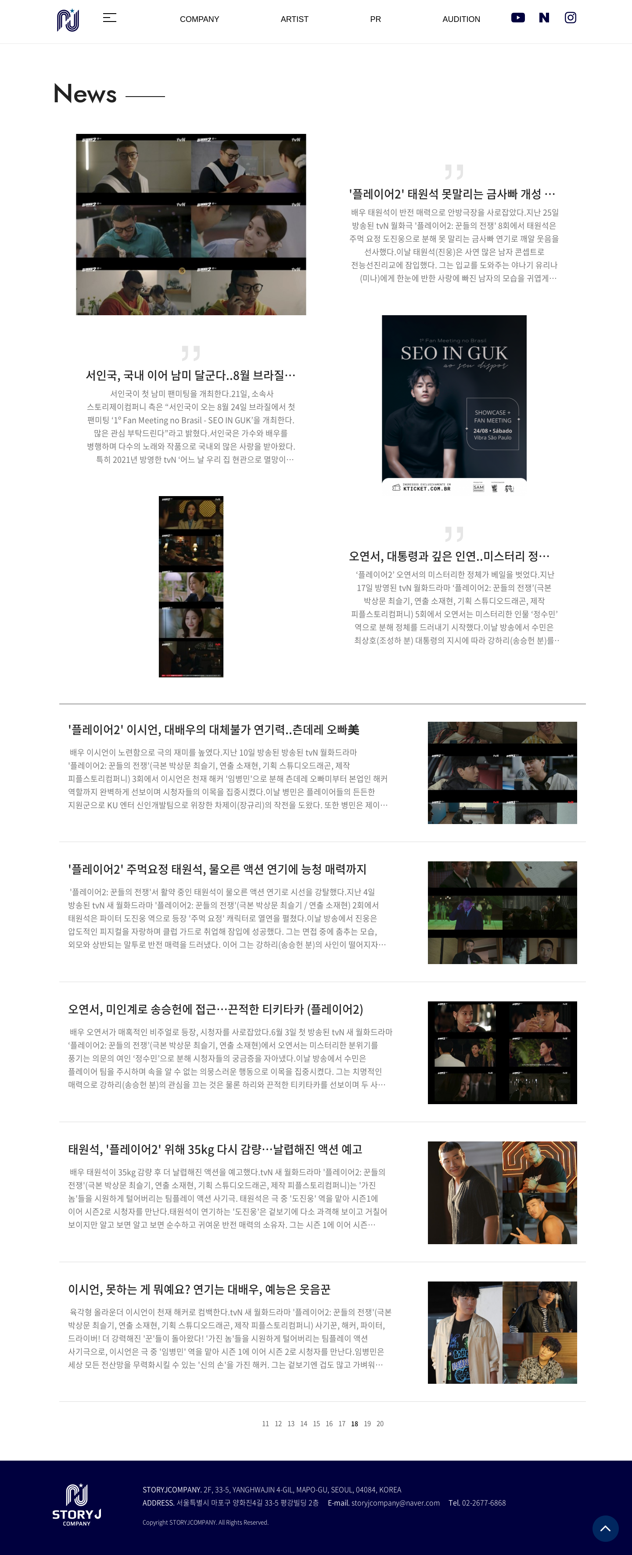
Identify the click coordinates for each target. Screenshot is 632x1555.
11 (265, 1423)
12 (278, 1423)
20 (380, 1423)
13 (290, 1423)
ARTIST (295, 19)
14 (303, 1423)
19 (367, 1423)
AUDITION (461, 19)
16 (329, 1423)
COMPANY (199, 19)
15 (316, 1423)
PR (375, 19)
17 (341, 1423)
